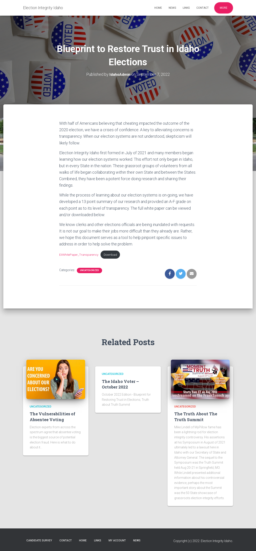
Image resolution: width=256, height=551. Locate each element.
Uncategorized (89, 271)
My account (117, 540)
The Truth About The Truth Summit (195, 416)
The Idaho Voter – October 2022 (120, 384)
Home (158, 7)
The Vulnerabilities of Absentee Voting (52, 416)
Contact (202, 7)
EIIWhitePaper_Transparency (79, 255)
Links (186, 7)
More (223, 7)
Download (112, 255)
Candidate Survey (39, 540)
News (172, 7)
